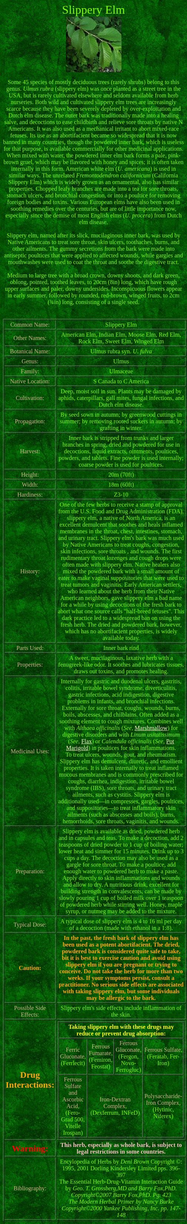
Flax (86, 741)
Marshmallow (150, 728)
